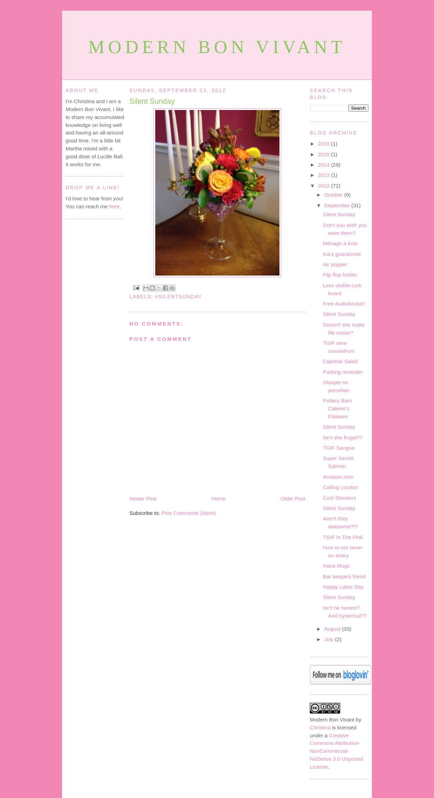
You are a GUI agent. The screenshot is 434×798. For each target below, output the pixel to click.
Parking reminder (343, 372)
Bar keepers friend (344, 576)
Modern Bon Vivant (217, 47)
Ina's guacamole (342, 254)
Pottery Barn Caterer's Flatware (337, 408)
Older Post (292, 498)
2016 (324, 144)
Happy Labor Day (343, 587)
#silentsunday (178, 296)
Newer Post (143, 498)
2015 (324, 154)
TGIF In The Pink (343, 537)
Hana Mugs (336, 566)
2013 (324, 175)
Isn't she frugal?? (343, 437)
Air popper (335, 264)
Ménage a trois (340, 243)
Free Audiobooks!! (344, 304)
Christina (320, 727)
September (338, 205)
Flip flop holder (340, 275)
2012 (324, 186)
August (333, 629)
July (329, 639)
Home (218, 498)
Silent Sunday (152, 101)
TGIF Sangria (338, 448)
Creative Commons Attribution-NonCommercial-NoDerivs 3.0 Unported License (336, 751)
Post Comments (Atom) (188, 513)
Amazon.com (338, 477)
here (114, 206)
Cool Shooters (339, 498)
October (334, 195)
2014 (324, 165)
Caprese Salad (340, 361)
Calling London (340, 487)
